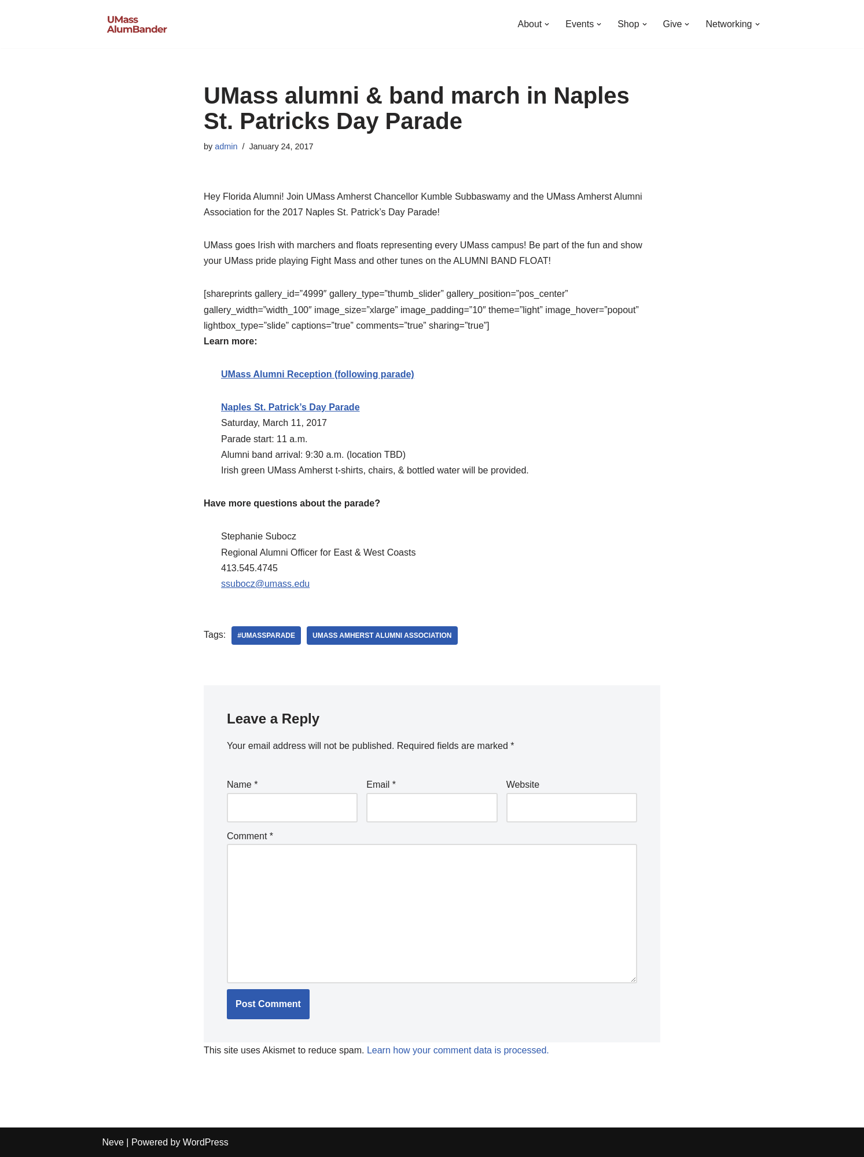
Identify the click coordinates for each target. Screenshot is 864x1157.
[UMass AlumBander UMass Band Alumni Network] (137, 24)
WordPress (206, 1142)
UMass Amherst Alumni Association (381, 635)
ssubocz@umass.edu (265, 584)
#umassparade (266, 635)
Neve (113, 1142)
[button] (547, 24)
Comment (250, 836)
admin (226, 146)
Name (242, 784)
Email (381, 784)
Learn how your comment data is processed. (458, 1050)
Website (523, 784)
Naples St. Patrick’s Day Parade (290, 407)
